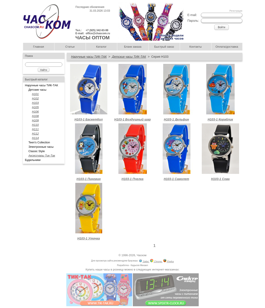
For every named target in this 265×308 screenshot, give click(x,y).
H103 (35, 102)
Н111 (35, 129)
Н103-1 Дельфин (176, 119)
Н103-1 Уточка (88, 238)
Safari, (144, 261)
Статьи (69, 46)
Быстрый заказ (164, 46)
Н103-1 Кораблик (220, 119)
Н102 (35, 98)
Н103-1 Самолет (176, 179)
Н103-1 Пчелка (133, 179)
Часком (141, 255)
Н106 (35, 111)
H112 (35, 133)
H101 (35, 94)
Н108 (35, 116)
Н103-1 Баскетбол (88, 119)
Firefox (168, 261)
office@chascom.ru (98, 33)
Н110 (35, 124)
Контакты (195, 46)
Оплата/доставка (227, 46)
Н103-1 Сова (220, 179)
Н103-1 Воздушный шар (132, 119)
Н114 (35, 138)
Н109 (35, 120)
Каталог (101, 46)
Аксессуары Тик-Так (42, 155)
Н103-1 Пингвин (89, 179)
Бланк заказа (132, 46)
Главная (38, 46)
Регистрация (235, 11)
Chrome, (156, 261)
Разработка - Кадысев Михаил (132, 265)
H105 (35, 107)
